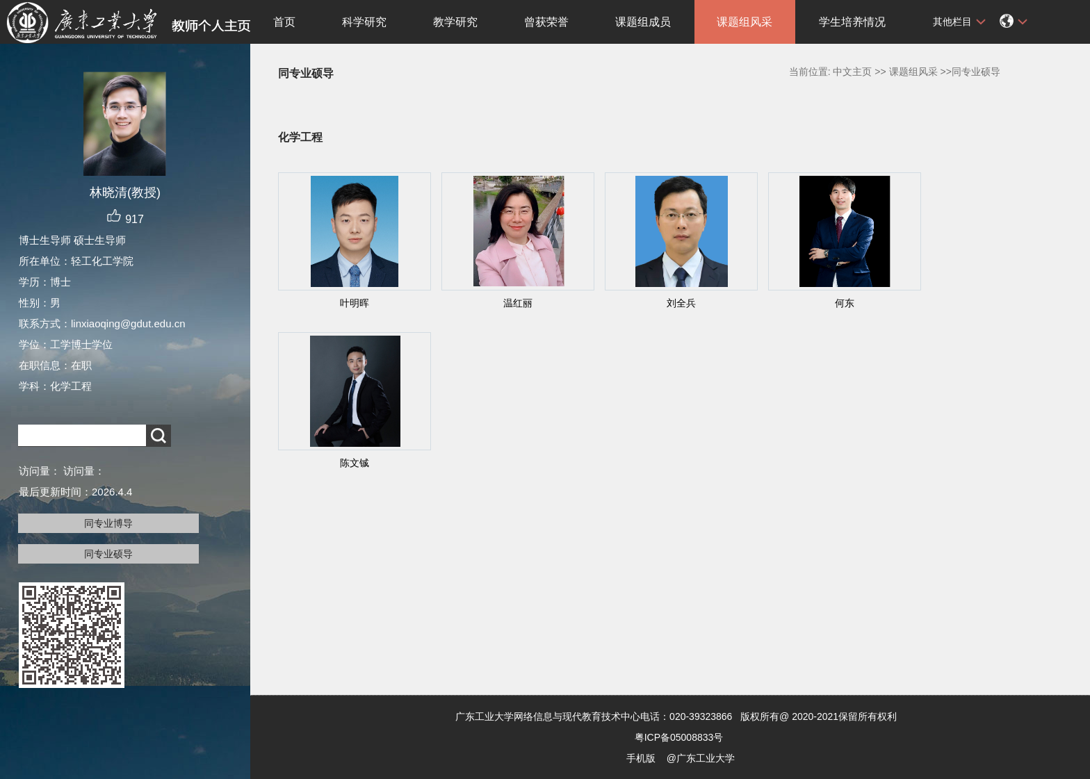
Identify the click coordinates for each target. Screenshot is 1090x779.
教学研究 (455, 22)
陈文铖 (354, 462)
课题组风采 (744, 22)
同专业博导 (108, 523)
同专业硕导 (108, 553)
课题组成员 (643, 22)
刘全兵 (681, 303)
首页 (284, 22)
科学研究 (364, 22)
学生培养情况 (852, 22)
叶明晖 (354, 303)
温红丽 (517, 303)
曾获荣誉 (546, 22)
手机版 (641, 758)
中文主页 (852, 71)
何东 (844, 303)
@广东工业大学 (701, 758)
